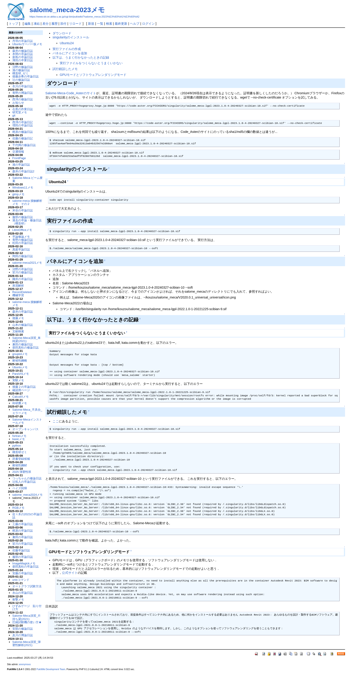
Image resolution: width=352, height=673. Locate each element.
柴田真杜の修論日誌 (25, 347)
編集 (27, 23)
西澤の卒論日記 (22, 122)
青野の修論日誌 (22, 239)
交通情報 (18, 151)
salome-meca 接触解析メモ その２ (27, 202)
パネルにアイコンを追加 (70, 53)
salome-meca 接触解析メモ (27, 303)
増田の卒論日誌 (22, 125)
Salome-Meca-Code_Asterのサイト (70, 93)
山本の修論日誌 (22, 325)
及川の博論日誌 (22, 635)
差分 (45, 23)
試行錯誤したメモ (65, 69)
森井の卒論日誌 (22, 311)
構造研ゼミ (19, 452)
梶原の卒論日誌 (22, 530)
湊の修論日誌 (21, 70)
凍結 (36, 23)
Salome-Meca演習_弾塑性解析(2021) (26, 643)
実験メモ (18, 380)
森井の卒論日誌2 (23, 171)
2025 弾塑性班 (21, 472)
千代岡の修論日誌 (24, 145)
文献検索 (18, 331)
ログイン (148, 23)
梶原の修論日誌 (22, 132)
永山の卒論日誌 (22, 592)
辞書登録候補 (21, 458)
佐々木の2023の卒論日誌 (27, 516)
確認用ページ (21, 390)
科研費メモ (19, 403)
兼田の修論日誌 (22, 344)
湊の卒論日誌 (21, 164)
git (13, 115)
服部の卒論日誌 (22, 557)
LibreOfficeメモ (22, 230)
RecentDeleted (22, 292)
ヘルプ (134, 23)
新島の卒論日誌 (22, 57)
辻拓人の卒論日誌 (24, 481)
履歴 (54, 23)
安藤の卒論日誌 (22, 573)
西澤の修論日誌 (22, 99)
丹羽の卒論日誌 (22, 41)
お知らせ (18, 102)
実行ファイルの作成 (67, 49)
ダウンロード (62, 33)
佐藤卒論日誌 (21, 550)
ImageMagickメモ (23, 563)
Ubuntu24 (67, 43)
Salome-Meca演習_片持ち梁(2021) (26, 617)
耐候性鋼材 (19, 465)
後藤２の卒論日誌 (24, 386)
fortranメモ (19, 436)
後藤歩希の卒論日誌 (25, 76)
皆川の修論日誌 (22, 272)
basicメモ (18, 439)
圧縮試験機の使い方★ (27, 622)
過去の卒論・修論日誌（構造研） (27, 222)
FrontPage (19, 158)
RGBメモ (18, 507)
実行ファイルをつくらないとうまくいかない (91, 63)
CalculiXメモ (20, 396)
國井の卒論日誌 (22, 279)
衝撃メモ (18, 599)
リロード (75, 23)
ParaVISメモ (20, 373)
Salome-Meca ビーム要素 (27, 179)
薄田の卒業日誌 (22, 60)
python (16, 445)
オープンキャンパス (25, 429)
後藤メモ (18, 318)
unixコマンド (20, 579)
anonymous (25, 664)
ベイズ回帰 (19, 488)
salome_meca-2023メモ (67, 9)
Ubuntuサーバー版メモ (27, 44)
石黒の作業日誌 (22, 109)
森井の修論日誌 (22, 51)
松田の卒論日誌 (22, 243)
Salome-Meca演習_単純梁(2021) (26, 339)
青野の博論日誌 (22, 92)
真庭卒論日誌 (21, 249)
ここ (56, 421)
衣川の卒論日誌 (22, 86)
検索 (109, 23)
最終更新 (121, 23)
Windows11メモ (22, 187)
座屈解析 (18, 285)
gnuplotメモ (20, 354)
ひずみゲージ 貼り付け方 (27, 607)
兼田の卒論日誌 (22, 537)
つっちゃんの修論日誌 (27, 478)
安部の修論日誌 (22, 628)
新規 (91, 23)
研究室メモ (19, 112)
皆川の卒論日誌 (22, 543)
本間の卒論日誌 (22, 54)
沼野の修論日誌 (22, 67)
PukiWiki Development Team (51, 669)
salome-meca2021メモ (27, 262)
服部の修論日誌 (22, 217)
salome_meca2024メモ (27, 494)
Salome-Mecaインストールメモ (27, 421)
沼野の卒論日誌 (22, 269)
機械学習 (18, 295)
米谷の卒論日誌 (22, 210)
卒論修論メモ (21, 236)
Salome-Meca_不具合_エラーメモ (27, 411)
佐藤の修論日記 (22, 138)
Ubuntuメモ (20, 367)
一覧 (100, 23)
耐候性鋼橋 (19, 360)
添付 (63, 23)
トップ (13, 23)
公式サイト (70, 572)
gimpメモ (18, 194)
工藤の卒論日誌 (22, 524)
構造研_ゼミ (20, 73)
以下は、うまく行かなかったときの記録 (81, 57)
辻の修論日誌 (21, 79)
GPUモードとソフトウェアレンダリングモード (93, 75)
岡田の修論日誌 (22, 256)
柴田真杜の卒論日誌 (25, 566)
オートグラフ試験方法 (27, 586)
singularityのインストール (71, 37)
